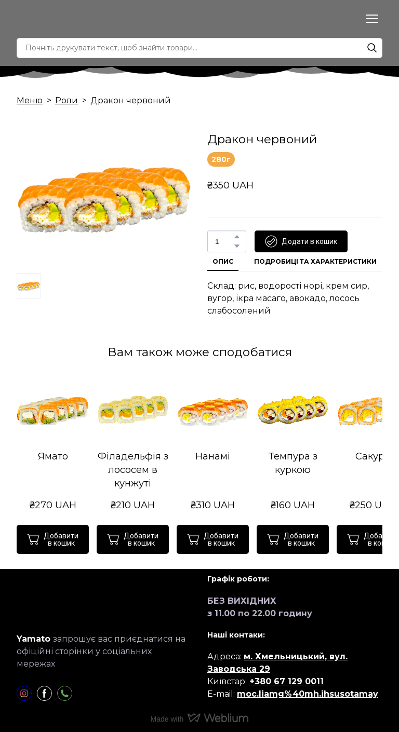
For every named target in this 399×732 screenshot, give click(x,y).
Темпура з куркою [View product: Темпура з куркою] (293, 463)
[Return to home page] (56, 19)
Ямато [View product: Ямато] (53, 456)
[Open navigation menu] (372, 18)
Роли (66, 100)
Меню (30, 100)
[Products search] (199, 48)
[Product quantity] (224, 241)
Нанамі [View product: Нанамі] (212, 456)
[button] (372, 48)
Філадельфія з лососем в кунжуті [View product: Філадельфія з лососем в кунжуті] (133, 470)
